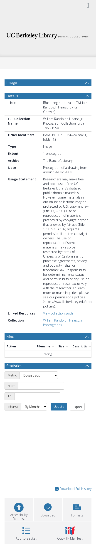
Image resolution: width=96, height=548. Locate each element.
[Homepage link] (48, 34)
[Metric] (39, 375)
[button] (77, 509)
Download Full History (73, 489)
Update (59, 406)
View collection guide (58, 313)
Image (11, 82)
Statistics (14, 365)
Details (12, 95)
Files (10, 336)
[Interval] (34, 406)
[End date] (37, 396)
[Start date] (41, 386)
